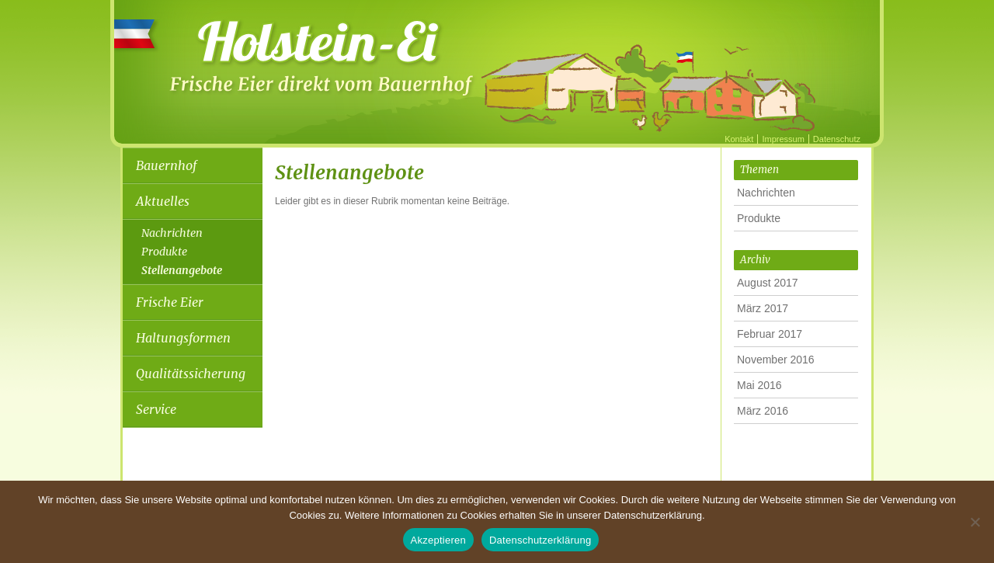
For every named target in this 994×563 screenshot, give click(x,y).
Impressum (783, 139)
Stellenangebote (181, 270)
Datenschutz (836, 139)
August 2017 (767, 282)
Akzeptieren (438, 540)
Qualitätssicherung (190, 373)
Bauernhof (166, 165)
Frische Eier (169, 302)
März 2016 (762, 411)
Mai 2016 (759, 385)
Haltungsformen (183, 338)
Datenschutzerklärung (540, 540)
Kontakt (739, 139)
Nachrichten (172, 233)
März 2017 (762, 308)
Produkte (164, 252)
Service (156, 409)
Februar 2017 (769, 334)
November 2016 (776, 359)
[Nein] (974, 522)
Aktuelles (162, 201)
